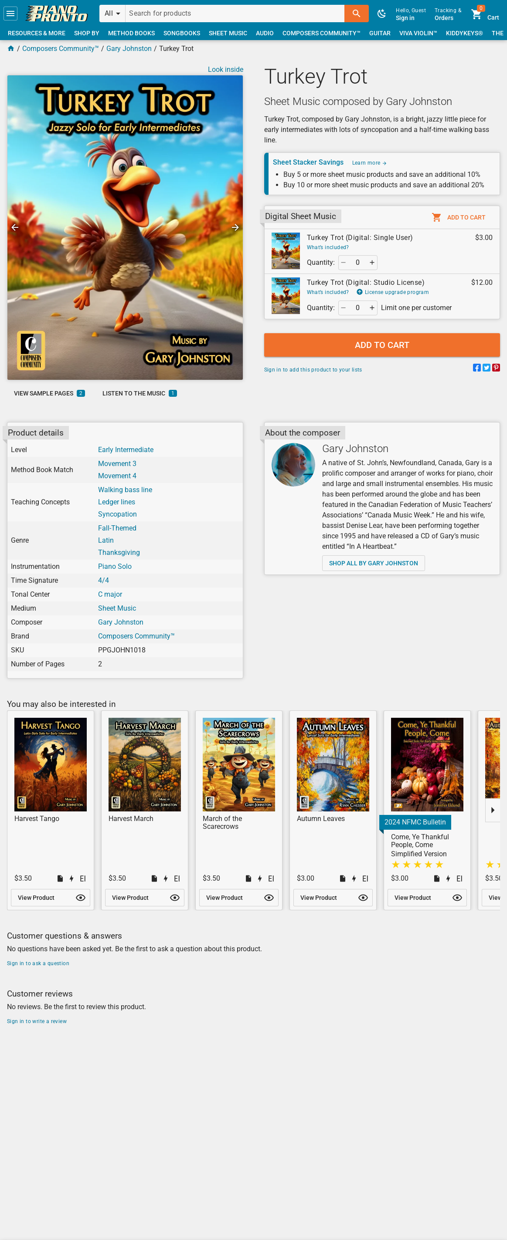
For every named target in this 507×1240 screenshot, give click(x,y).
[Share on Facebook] (477, 369)
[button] (10, 13)
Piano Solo (115, 566)
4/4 (103, 580)
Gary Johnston (129, 48)
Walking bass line (125, 490)
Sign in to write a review (37, 1021)
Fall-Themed (117, 528)
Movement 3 (117, 464)
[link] (56, 13)
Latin (106, 540)
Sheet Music (117, 608)
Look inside (225, 69)
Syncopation (117, 514)
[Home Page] (11, 48)
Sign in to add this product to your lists (313, 370)
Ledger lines (116, 502)
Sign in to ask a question (38, 963)
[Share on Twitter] (486, 369)
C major (110, 594)
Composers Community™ (60, 48)
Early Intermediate (125, 450)
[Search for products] (235, 13)
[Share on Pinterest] (496, 369)
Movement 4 (117, 476)
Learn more (369, 163)
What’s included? (328, 247)
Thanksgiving (119, 552)
